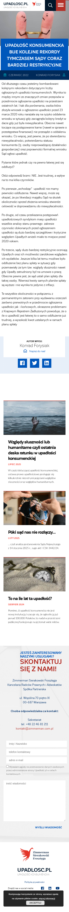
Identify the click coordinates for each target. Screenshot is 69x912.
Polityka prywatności (34, 882)
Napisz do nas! (34, 351)
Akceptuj (35, 903)
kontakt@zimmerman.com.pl (34, 728)
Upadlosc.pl (15, 5)
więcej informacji (47, 898)
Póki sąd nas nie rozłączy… (32, 532)
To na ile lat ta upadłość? (30, 598)
